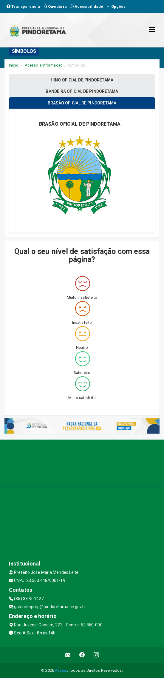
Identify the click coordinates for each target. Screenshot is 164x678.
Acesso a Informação (44, 65)
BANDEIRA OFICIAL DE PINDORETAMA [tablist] (82, 91)
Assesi (61, 670)
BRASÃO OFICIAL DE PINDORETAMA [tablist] (82, 103)
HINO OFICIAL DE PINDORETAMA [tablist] (82, 80)
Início (13, 65)
